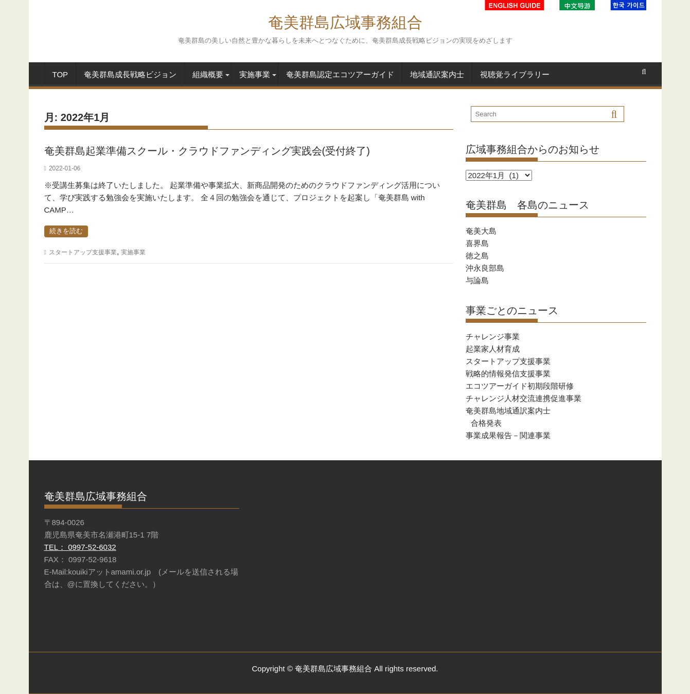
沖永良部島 (485, 268)
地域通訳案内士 (437, 74)
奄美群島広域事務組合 (345, 22)
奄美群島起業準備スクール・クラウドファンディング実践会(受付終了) (207, 151)
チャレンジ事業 (493, 336)
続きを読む (66, 231)
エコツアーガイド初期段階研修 (520, 385)
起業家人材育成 (493, 348)
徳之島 (477, 255)
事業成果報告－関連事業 (508, 435)
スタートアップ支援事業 (83, 252)
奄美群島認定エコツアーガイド (340, 74)
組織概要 (207, 74)
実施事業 (254, 74)
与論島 (477, 280)
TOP (60, 74)
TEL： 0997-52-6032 (80, 547)
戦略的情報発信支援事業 (508, 373)
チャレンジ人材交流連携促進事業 (523, 398)
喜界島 (477, 243)
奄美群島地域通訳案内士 (508, 410)
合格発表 (486, 423)
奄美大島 (481, 231)
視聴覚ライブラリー (515, 74)
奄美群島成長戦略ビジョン (130, 74)
